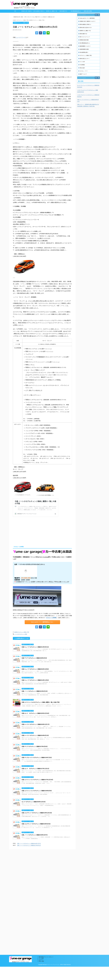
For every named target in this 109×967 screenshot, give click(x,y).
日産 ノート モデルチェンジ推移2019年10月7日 (35, 835)
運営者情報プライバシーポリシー (46, 853)
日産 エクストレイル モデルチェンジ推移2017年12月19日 (37, 779)
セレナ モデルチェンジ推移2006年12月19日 (33, 801)
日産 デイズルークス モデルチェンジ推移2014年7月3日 (37, 757)
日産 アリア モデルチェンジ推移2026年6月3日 (34, 658)
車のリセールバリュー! (85, 36)
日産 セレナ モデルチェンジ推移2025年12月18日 (35, 713)
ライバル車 (82, 61)
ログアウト (41, 855)
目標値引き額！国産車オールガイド (27, 12)
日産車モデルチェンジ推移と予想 (21, 632)
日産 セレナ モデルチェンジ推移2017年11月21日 (35, 768)
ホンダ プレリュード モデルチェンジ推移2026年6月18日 (88, 86)
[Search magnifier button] (98, 14)
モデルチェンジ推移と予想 (86, 55)
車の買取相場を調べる (76, 11)
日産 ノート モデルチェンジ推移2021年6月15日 (35, 691)
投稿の (41, 857)
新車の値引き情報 (88, 11)
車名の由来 (82, 67)
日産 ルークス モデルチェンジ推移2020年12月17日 (35, 724)
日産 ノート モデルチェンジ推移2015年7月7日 (29, 843)
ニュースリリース (20, 37)
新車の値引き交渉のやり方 (86, 27)
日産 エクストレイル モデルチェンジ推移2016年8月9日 (37, 790)
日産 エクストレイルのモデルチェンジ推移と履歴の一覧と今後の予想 (40, 702)
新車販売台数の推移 (84, 40)
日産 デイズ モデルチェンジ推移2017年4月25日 (35, 746)
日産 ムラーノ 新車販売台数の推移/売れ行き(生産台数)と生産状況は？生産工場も (88, 105)
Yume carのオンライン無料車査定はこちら (42, 622)
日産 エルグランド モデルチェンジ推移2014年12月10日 (37, 812)
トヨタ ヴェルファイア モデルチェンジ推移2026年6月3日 (87, 91)
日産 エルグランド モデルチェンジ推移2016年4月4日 (36, 824)
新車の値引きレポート (85, 58)
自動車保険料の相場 (84, 49)
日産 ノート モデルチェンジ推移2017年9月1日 (29, 845)
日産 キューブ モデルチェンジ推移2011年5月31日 (35, 647)
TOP (15, 11)
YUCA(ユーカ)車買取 (51, 617)
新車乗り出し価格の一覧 (51, 11)
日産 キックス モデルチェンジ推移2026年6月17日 (88, 100)
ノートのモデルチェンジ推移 (20, 634)
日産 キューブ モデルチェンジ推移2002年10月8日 (35, 669)
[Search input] (86, 14)
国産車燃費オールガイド (85, 46)
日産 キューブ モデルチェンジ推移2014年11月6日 (35, 680)
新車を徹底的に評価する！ (39, 11)
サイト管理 (41, 854)
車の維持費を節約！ (84, 52)
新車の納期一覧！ (64, 11)
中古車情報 (82, 64)
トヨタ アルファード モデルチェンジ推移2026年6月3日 (88, 95)
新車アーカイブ (83, 74)
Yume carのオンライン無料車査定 (87, 18)
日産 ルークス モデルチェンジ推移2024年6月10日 (35, 735)
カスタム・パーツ (84, 71)
